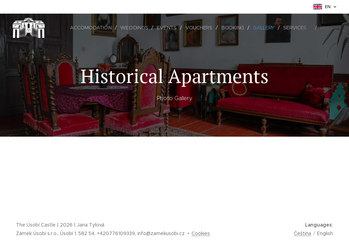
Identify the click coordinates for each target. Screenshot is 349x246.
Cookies (201, 233)
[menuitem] (92, 27)
